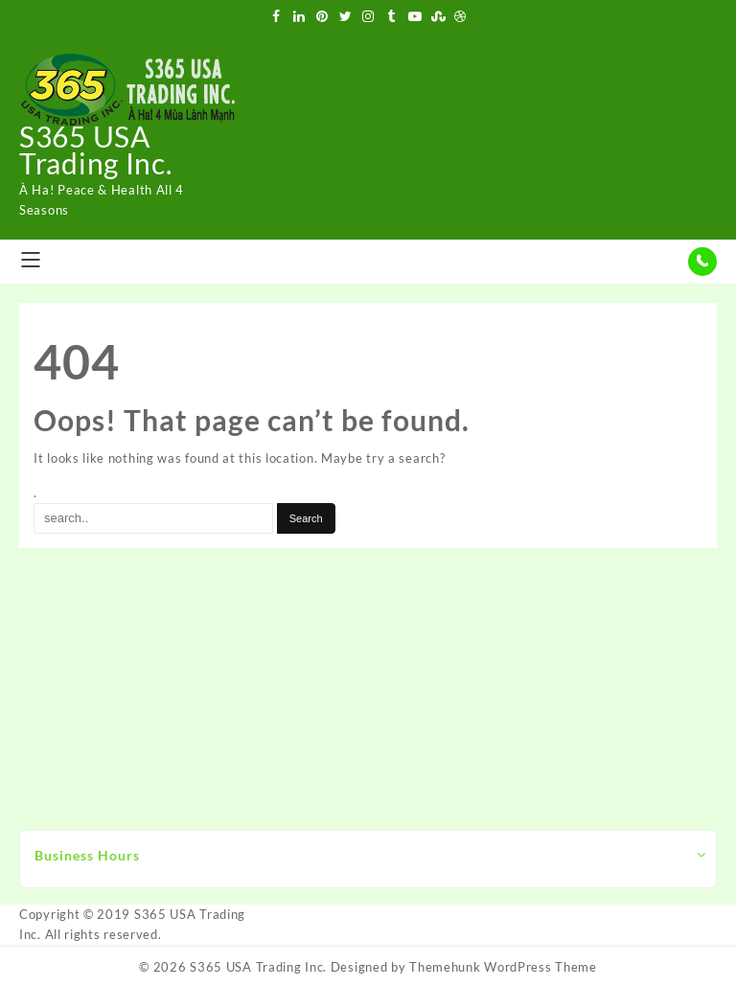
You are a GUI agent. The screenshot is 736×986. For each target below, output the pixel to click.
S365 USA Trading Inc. (95, 149)
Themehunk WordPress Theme (503, 967)
